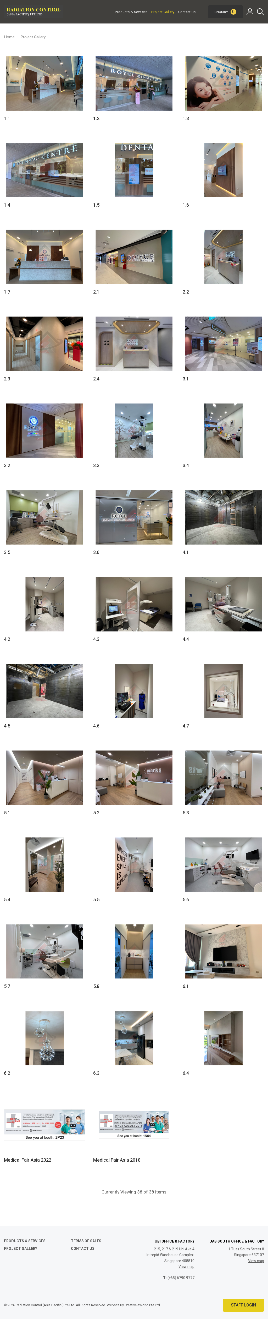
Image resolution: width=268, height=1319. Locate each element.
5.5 (96, 899)
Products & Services (131, 11)
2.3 (7, 379)
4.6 (96, 726)
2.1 (96, 292)
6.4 (186, 1073)
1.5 (96, 205)
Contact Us (187, 11)
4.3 (96, 639)
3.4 (186, 465)
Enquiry (225, 12)
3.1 (186, 379)
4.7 (186, 726)
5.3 (186, 812)
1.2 (96, 118)
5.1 (7, 812)
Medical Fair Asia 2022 (27, 1160)
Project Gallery (163, 11)
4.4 (186, 639)
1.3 (186, 118)
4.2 (7, 639)
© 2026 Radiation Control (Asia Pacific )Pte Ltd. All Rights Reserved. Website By (64, 1305)
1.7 (7, 292)
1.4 (7, 205)
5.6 (186, 899)
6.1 (186, 986)
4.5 (7, 726)
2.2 (186, 292)
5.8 (96, 986)
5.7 (7, 986)
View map (186, 1266)
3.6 (96, 552)
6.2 (7, 1073)
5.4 (7, 899)
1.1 (7, 118)
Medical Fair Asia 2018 (117, 1160)
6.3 (96, 1073)
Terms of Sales (86, 1241)
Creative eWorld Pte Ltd (142, 1305)
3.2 (7, 465)
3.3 (96, 465)
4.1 (186, 552)
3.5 (7, 552)
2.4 (96, 379)
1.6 (186, 205)
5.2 (96, 812)
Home (9, 37)
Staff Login (243, 1305)
